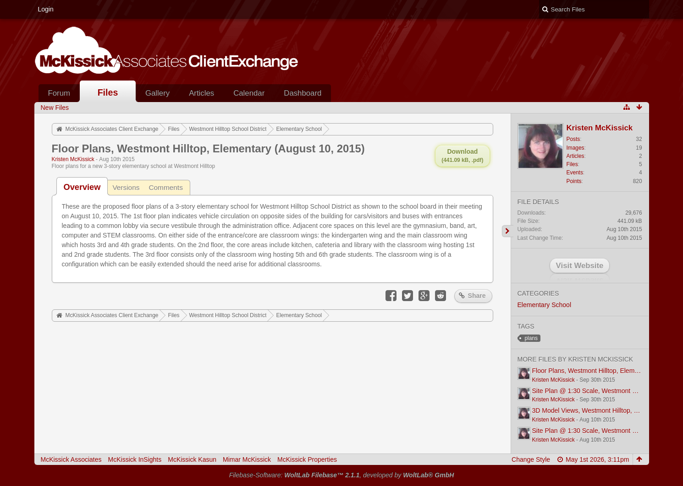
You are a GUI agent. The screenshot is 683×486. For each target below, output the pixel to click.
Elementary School (545, 304)
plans (531, 338)
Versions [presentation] (125, 187)
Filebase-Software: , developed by (341, 475)
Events (575, 172)
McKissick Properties (307, 459)
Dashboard (302, 93)
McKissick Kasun (192, 459)
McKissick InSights (135, 459)
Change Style (531, 459)
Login (46, 9)
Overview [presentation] (82, 187)
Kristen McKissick (73, 159)
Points (574, 181)
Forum (59, 93)
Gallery (157, 93)
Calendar (248, 93)
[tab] (82, 187)
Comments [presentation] (165, 187)
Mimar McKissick (247, 459)
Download (462, 155)
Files (108, 92)
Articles (201, 93)
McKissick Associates (71, 459)
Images (575, 148)
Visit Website (580, 265)
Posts (573, 139)
